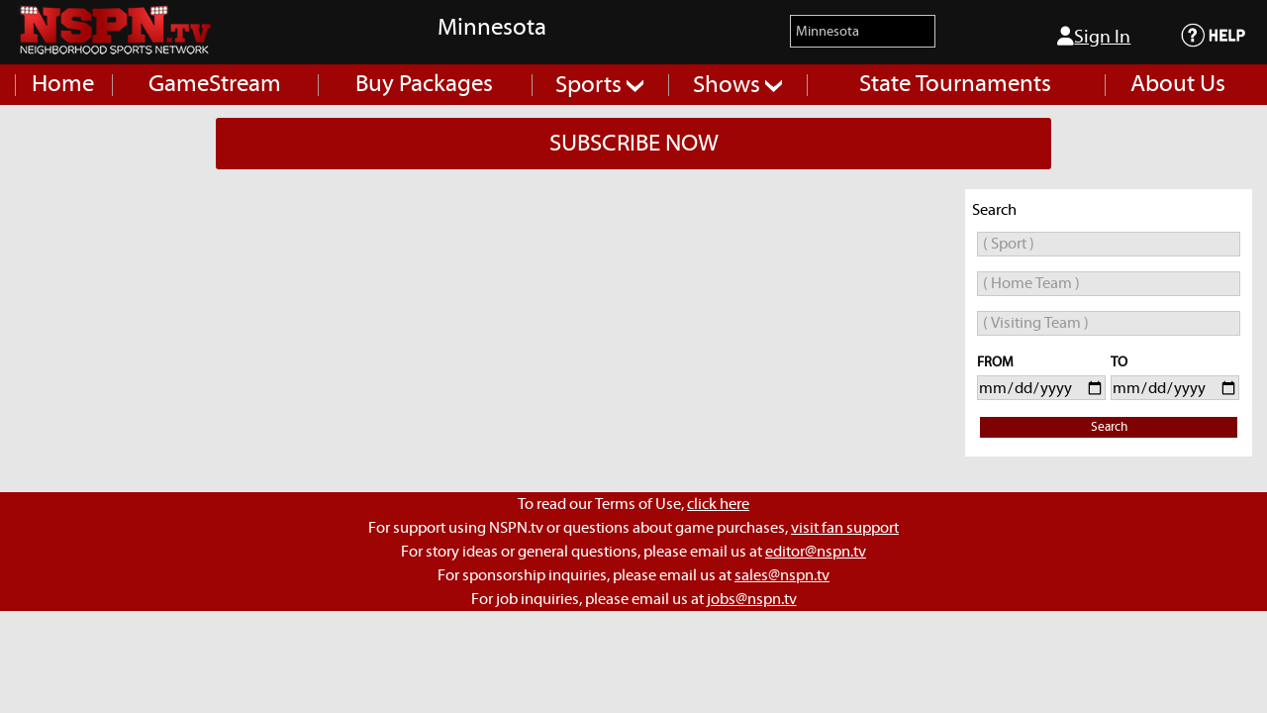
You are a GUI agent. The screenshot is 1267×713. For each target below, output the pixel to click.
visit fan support (845, 528)
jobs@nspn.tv (752, 599)
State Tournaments (955, 84)
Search (1109, 427)
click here (718, 504)
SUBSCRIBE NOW (634, 143)
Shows (737, 85)
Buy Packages (424, 84)
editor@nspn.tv (815, 551)
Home (63, 84)
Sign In (1093, 37)
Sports (599, 85)
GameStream (214, 84)
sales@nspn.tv (781, 575)
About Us (1177, 84)
